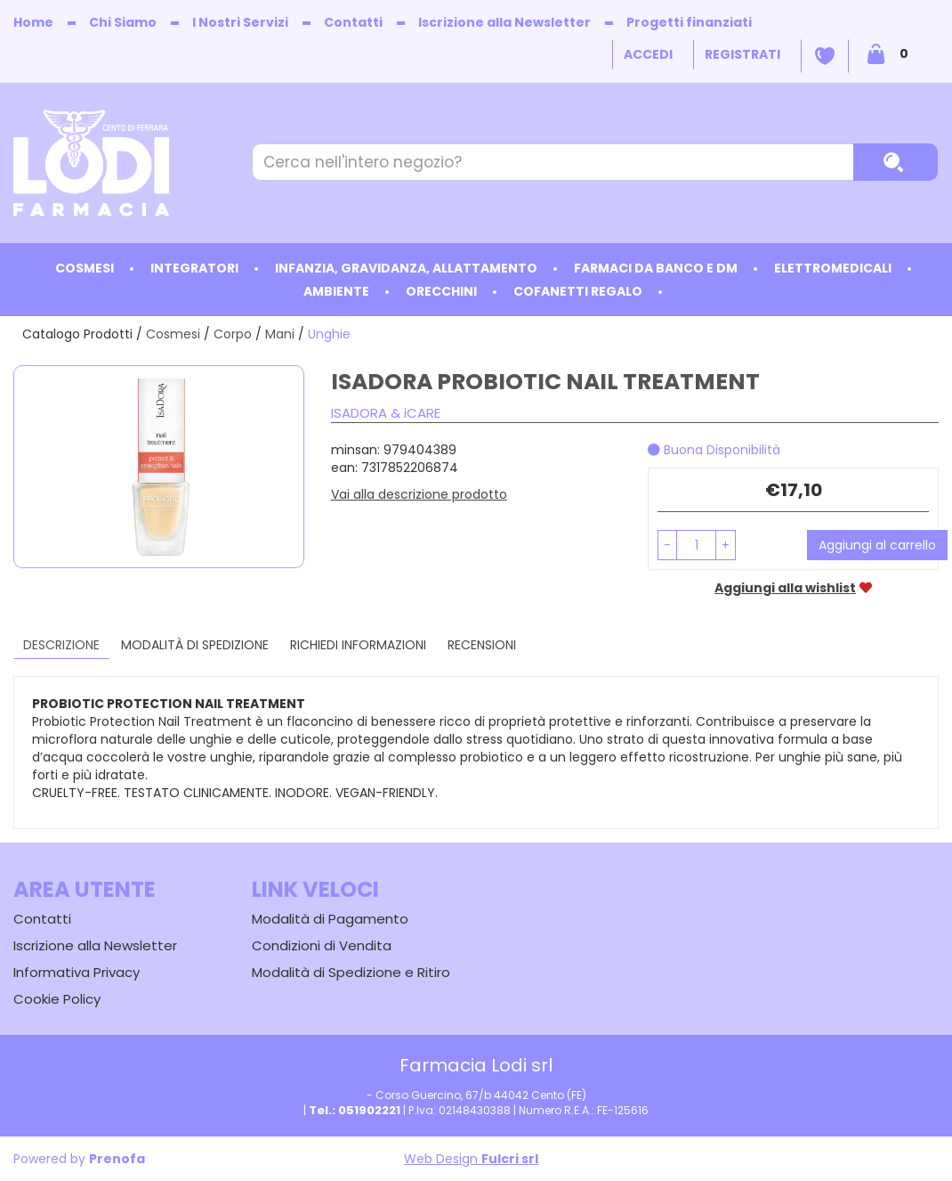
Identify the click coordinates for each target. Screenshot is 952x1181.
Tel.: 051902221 (354, 1110)
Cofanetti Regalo (577, 291)
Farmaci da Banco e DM (656, 268)
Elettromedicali (832, 268)
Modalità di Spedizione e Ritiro (351, 972)
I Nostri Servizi (240, 22)
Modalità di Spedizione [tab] (195, 645)
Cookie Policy (57, 999)
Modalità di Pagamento (330, 918)
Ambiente (336, 291)
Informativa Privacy (76, 972)
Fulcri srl (509, 1159)
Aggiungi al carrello (877, 545)
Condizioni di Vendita (321, 945)
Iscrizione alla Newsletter (504, 22)
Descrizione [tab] (61, 645)
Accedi (648, 54)
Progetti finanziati (689, 22)
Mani (279, 334)
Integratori (194, 268)
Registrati (742, 54)
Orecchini (441, 291)
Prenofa (117, 1159)
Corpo (233, 334)
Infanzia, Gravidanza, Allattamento (406, 268)
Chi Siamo (123, 22)
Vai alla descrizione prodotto (419, 494)
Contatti (353, 22)
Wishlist (825, 56)
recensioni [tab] (482, 645)
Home (33, 22)
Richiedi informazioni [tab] (358, 645)
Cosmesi (84, 268)
